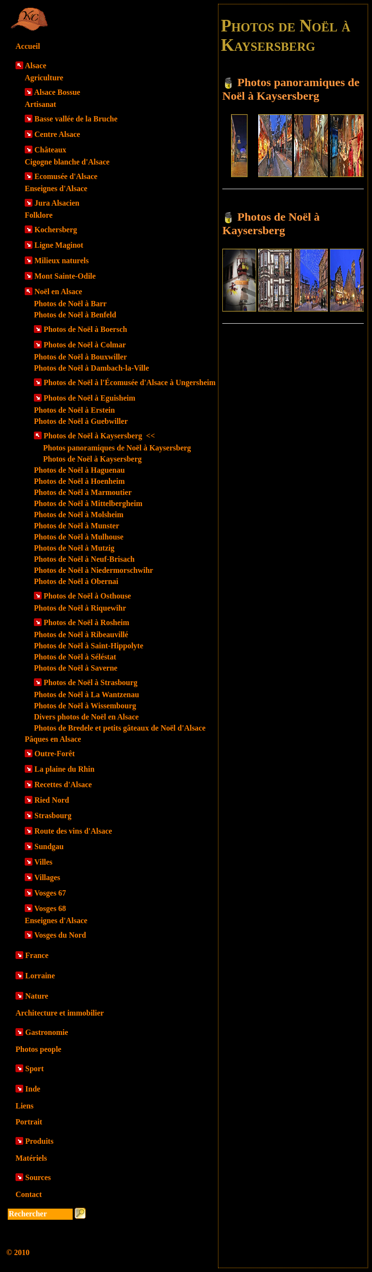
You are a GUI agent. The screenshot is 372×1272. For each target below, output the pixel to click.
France (36, 955)
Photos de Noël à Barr (70, 303)
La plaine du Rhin (64, 769)
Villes (43, 862)
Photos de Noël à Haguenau (79, 470)
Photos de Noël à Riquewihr (80, 608)
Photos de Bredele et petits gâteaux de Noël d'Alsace (119, 728)
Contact (29, 1194)
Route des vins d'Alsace (73, 831)
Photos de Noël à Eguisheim (89, 398)
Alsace (35, 65)
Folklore (38, 215)
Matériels (31, 1158)
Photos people (39, 1049)
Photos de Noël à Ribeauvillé (81, 634)
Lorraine (40, 976)
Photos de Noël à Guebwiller (81, 421)
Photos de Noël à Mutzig (74, 548)
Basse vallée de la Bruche (76, 119)
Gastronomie (46, 1032)
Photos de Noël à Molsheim (79, 514)
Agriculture (44, 78)
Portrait (29, 1122)
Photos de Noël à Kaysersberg (99, 436)
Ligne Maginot (58, 245)
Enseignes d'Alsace (56, 188)
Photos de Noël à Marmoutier (83, 492)
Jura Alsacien (56, 203)
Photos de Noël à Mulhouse (79, 537)
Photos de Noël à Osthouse (87, 596)
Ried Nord (51, 800)
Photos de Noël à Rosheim (86, 622)
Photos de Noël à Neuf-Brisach (84, 559)
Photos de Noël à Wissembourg (85, 706)
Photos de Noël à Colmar (85, 345)
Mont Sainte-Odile (65, 276)
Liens (24, 1106)
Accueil (28, 46)
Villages (47, 877)
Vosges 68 (50, 908)
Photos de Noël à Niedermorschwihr (93, 570)
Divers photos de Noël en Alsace (86, 717)
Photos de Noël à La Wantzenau (86, 694)
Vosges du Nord (60, 935)
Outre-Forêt (54, 753)
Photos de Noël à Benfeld (75, 315)
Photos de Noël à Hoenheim (79, 481)
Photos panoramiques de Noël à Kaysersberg (117, 448)
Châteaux (50, 150)
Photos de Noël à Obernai (76, 581)
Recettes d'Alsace (63, 784)
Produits (39, 1141)
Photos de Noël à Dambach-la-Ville (91, 368)
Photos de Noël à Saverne (75, 668)
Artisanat (40, 104)
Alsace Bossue (57, 92)
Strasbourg (52, 815)
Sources (38, 1177)
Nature (36, 996)
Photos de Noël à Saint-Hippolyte (88, 646)
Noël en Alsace (58, 291)
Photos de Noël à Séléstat (75, 657)
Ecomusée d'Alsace (65, 176)
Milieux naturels (61, 260)
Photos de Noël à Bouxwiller (80, 357)
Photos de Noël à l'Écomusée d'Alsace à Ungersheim (130, 382)
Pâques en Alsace (53, 739)
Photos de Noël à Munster (76, 526)
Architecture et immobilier (60, 1013)
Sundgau (49, 846)
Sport (34, 1068)
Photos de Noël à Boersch (85, 329)
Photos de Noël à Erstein (74, 410)
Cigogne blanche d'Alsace (67, 162)
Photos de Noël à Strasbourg (91, 682)
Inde (32, 1089)
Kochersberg (55, 229)
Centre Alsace (57, 134)
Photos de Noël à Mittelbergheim (88, 503)
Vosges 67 (50, 893)
